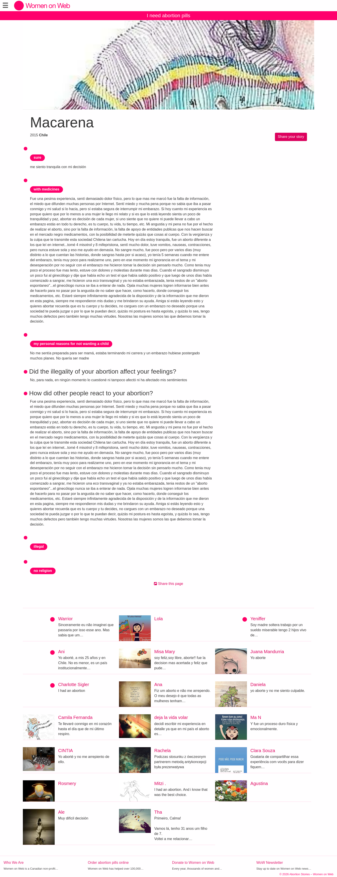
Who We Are (14, 862)
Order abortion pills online (108, 862)
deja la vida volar (171, 717)
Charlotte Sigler (73, 684)
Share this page (168, 584)
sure (37, 157)
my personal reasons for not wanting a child (71, 344)
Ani (61, 651)
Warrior (65, 618)
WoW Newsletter (269, 862)
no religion (43, 571)
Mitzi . (160, 783)
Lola (158, 618)
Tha (158, 812)
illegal (39, 546)
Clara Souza (263, 750)
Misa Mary (164, 651)
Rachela (162, 750)
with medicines (46, 189)
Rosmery (67, 783)
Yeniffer (258, 618)
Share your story (291, 137)
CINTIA (65, 750)
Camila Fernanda (75, 717)
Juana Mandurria (267, 651)
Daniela (258, 684)
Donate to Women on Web (193, 862)
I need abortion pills (168, 15)
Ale (61, 812)
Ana (158, 684)
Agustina (259, 783)
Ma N (256, 717)
